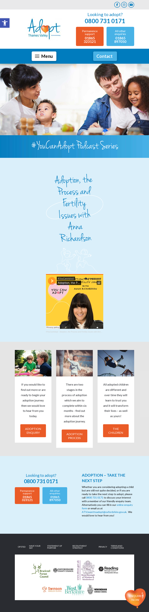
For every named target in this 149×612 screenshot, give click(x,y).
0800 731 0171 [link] (94, 497)
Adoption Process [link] (74, 436)
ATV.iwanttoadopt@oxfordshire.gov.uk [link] (104, 511)
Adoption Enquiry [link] (33, 430)
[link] (5, 23)
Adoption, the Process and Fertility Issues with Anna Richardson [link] (85, 332)
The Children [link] (115, 430)
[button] (44, 56)
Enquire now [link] (135, 597)
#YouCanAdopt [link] (52, 332)
